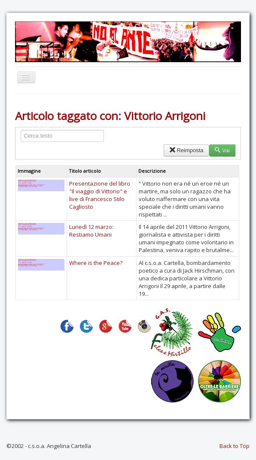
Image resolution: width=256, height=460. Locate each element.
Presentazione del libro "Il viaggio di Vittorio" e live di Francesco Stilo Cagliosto (99, 195)
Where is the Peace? (95, 263)
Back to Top (234, 446)
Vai (222, 150)
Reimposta (186, 150)
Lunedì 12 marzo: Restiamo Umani (91, 230)
